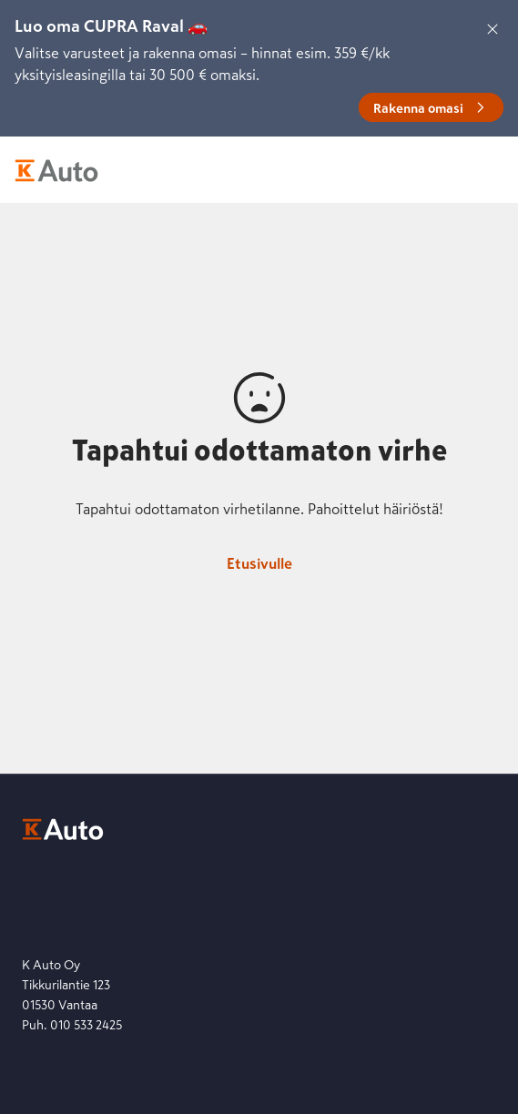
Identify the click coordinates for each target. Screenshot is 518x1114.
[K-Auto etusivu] (56, 170)
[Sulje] (492, 29)
